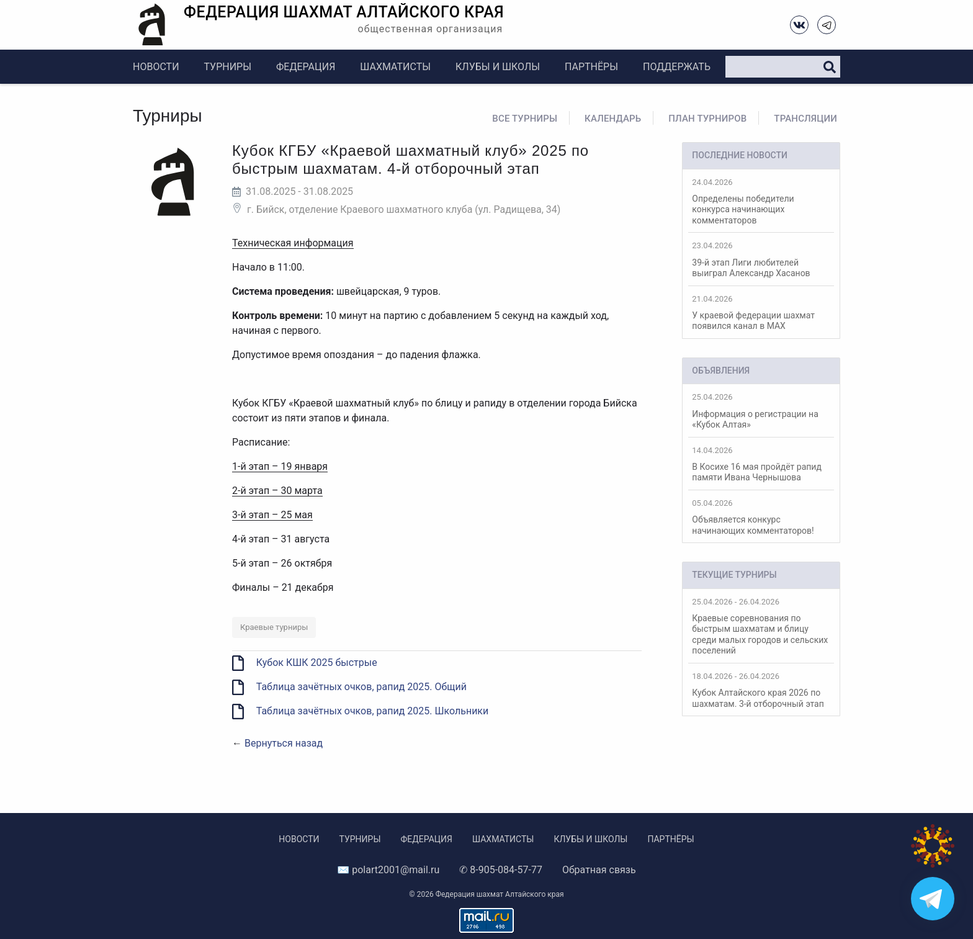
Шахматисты (395, 67)
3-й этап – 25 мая (272, 515)
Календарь (613, 118)
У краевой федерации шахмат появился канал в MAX (761, 312)
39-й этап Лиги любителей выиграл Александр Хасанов (761, 259)
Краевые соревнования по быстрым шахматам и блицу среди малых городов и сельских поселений (761, 626)
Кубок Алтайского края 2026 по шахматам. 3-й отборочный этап (761, 690)
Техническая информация (293, 243)
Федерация (305, 67)
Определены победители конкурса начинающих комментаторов (761, 201)
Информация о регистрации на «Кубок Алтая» (761, 410)
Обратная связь (599, 870)
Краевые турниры (274, 627)
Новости (156, 67)
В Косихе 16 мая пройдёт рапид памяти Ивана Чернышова (761, 464)
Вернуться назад (283, 743)
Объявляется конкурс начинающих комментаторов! (761, 517)
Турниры (227, 67)
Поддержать (677, 67)
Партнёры (591, 67)
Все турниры (524, 118)
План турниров (707, 118)
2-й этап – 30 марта (277, 490)
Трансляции (805, 118)
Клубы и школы (497, 67)
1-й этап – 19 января (280, 466)
